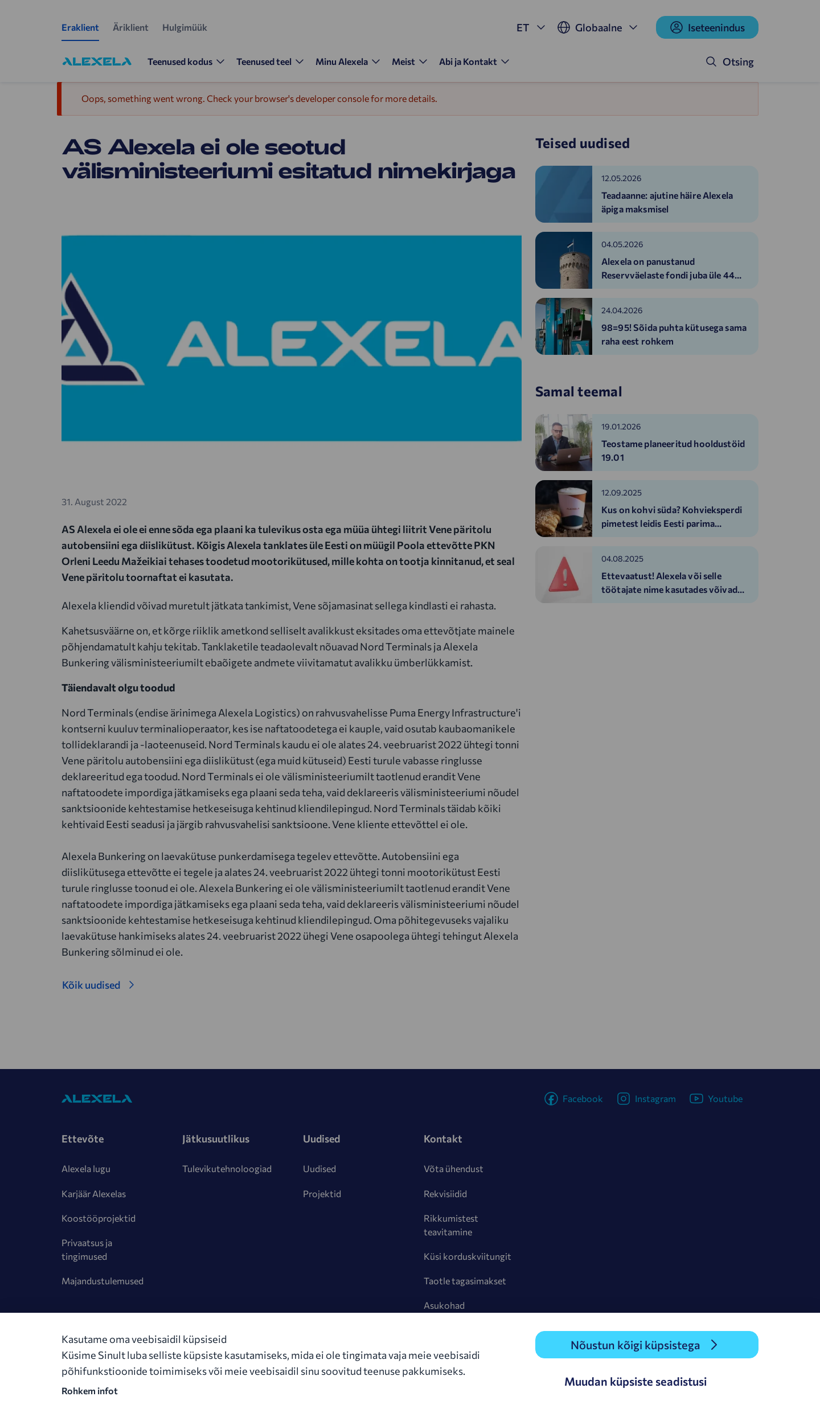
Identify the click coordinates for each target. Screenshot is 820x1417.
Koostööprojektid (99, 1218)
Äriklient (131, 27)
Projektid (322, 1193)
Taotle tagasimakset (465, 1280)
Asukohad (444, 1305)
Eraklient (80, 27)
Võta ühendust (453, 1168)
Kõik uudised (91, 984)
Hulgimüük (184, 27)
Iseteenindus (707, 27)
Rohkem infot (90, 1390)
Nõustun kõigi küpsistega (635, 1345)
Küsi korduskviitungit (467, 1256)
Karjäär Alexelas (94, 1193)
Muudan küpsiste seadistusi (635, 1381)
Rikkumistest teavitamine (451, 1225)
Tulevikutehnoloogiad (227, 1168)
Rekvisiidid (445, 1193)
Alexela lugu (86, 1168)
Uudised (319, 1168)
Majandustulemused (103, 1280)
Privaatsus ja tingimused (87, 1249)
